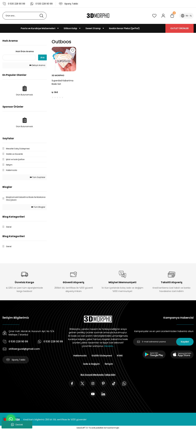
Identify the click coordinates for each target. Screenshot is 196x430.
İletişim (109, 363)
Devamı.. (109, 346)
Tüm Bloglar (38, 207)
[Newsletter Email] (163, 342)
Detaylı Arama (37, 65)
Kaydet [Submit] (185, 341)
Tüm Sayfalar (37, 177)
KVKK (120, 355)
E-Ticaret (91, 427)
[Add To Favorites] (72, 50)
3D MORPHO (58, 75)
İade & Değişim (91, 363)
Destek (17, 424)
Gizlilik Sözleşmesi (101, 355)
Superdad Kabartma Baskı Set (62, 82)
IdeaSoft (81, 427)
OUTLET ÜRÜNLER (179, 28)
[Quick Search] (19, 57)
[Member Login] (163, 16)
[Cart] (172, 16)
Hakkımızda (80, 355)
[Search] (24, 16)
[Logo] (98, 15)
